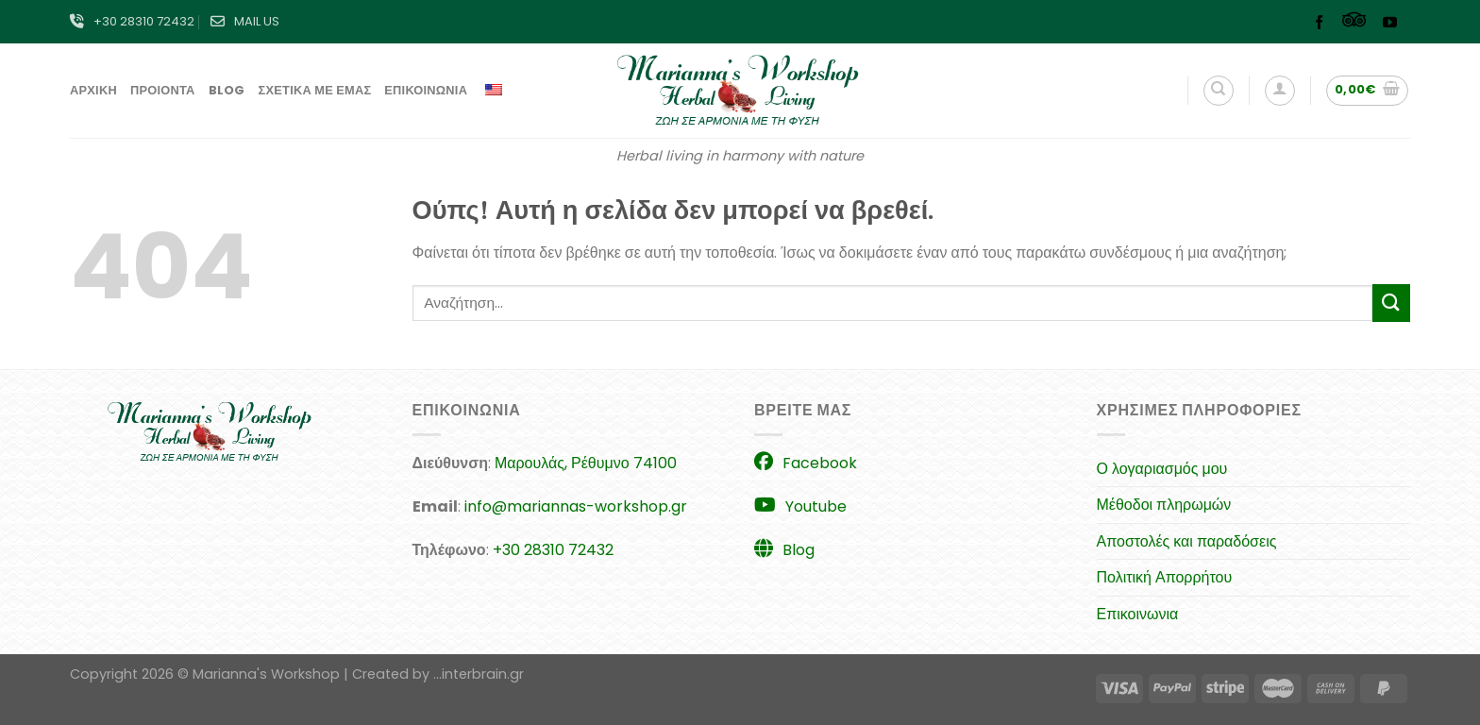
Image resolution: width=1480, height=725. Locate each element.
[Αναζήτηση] (1218, 91)
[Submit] (1391, 302)
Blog (227, 90)
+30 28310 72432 (132, 21)
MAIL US (244, 21)
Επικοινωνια (425, 90)
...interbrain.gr (478, 674)
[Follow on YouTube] (1394, 24)
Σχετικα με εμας (315, 90)
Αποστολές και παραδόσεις (1187, 541)
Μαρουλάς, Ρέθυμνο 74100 (586, 463)
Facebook (805, 463)
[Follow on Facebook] (1324, 24)
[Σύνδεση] (1280, 91)
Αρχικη (93, 90)
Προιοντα (162, 90)
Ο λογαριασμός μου (1162, 469)
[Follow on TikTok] (1358, 24)
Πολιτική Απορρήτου (1165, 577)
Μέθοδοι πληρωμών (1164, 504)
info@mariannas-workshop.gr (575, 506)
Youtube (800, 506)
